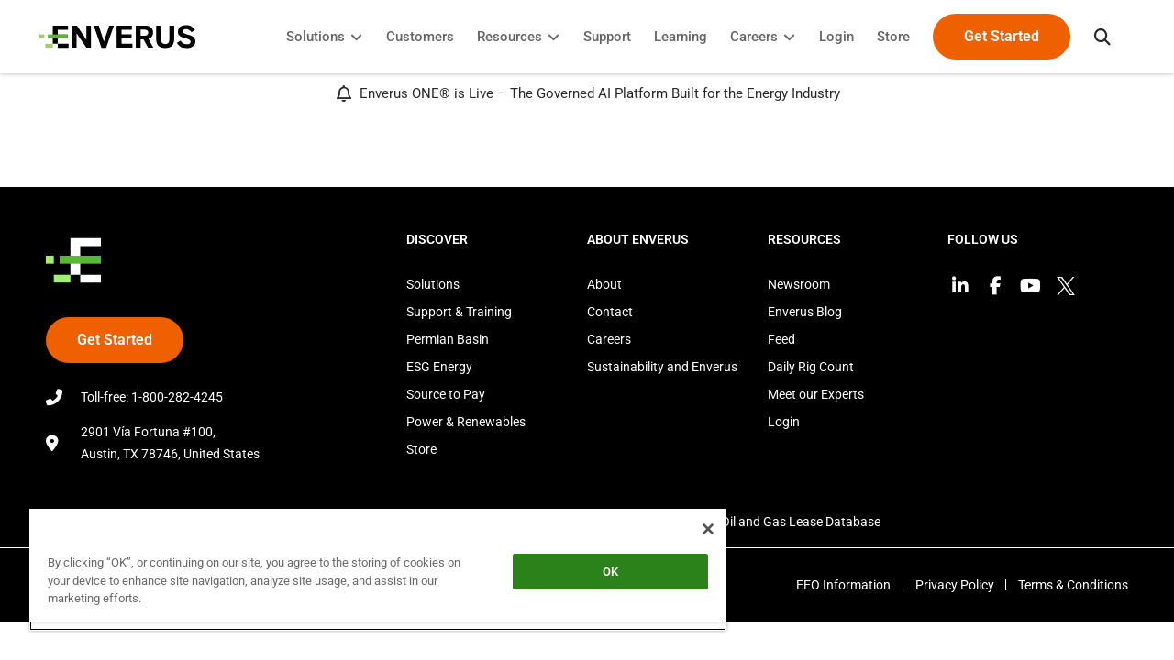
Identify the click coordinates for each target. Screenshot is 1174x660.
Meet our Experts (816, 394)
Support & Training (459, 311)
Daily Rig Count (811, 366)
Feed (781, 339)
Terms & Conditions (1073, 585)
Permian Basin (447, 339)
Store (421, 449)
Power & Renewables (466, 421)
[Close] (691, 528)
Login (784, 421)
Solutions (433, 284)
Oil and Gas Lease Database (800, 521)
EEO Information (835, 585)
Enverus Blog (805, 311)
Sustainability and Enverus (662, 366)
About (604, 284)
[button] (1096, 36)
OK (596, 571)
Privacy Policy (950, 585)
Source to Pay (445, 394)
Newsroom (799, 284)
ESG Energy (439, 366)
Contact (610, 311)
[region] (369, 569)
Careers (609, 339)
